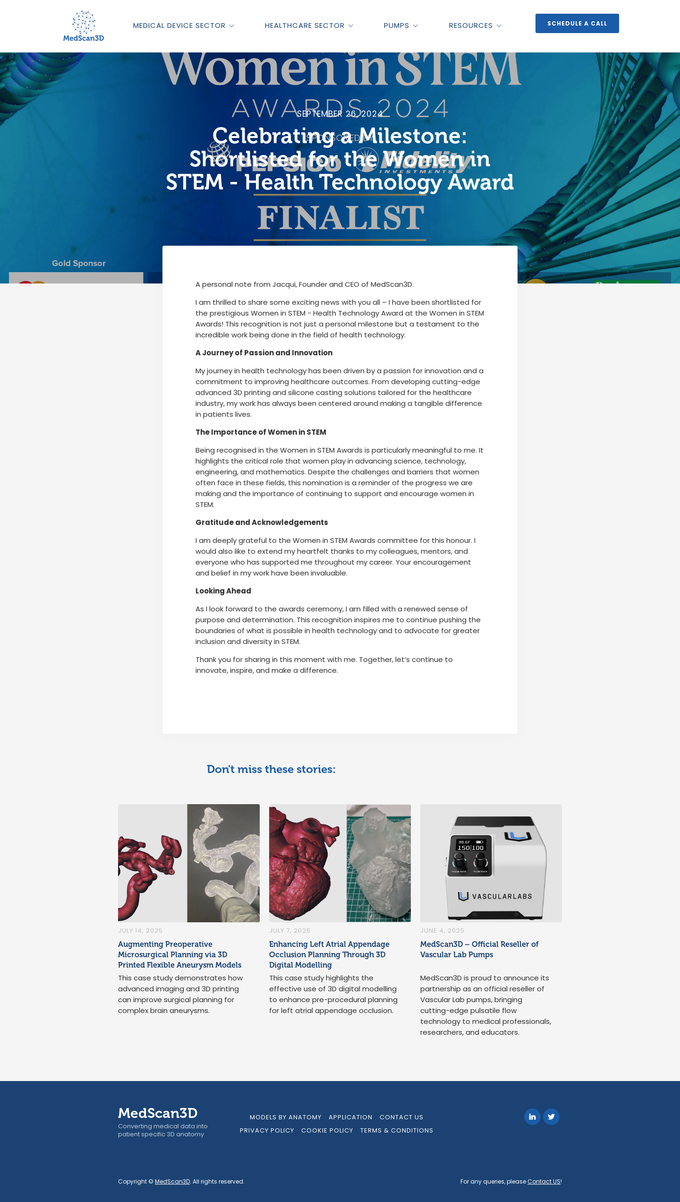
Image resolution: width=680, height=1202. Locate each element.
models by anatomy (286, 1117)
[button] (183, 25)
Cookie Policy (327, 1130)
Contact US (544, 1181)
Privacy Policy (267, 1130)
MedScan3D (172, 1181)
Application (351, 1117)
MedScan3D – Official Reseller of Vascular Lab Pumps (479, 949)
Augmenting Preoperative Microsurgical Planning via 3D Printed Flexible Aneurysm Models (179, 955)
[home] (84, 26)
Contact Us (402, 1117)
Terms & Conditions (397, 1130)
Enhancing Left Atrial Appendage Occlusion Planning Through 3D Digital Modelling (329, 955)
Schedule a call (577, 23)
